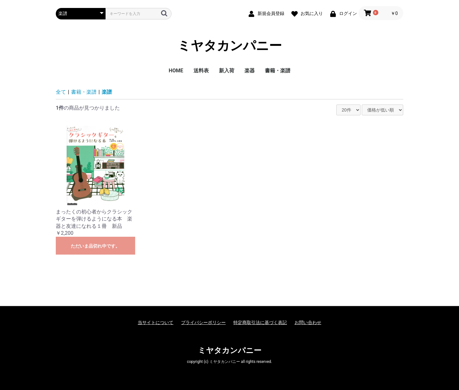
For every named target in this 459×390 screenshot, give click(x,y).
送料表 (201, 71)
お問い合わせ (308, 322)
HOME (176, 71)
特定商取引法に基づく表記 (260, 322)
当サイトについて (155, 322)
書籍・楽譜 (277, 71)
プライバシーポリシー (203, 322)
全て (61, 92)
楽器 (249, 71)
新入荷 (226, 71)
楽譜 (107, 92)
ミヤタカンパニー (230, 46)
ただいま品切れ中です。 (95, 246)
